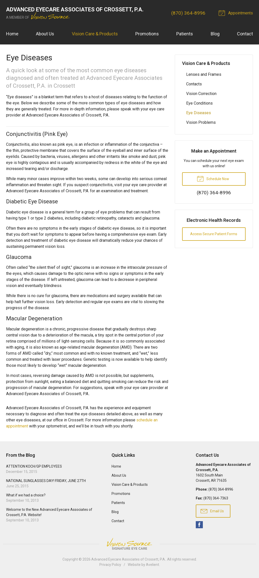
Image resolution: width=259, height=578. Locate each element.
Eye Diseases (198, 112)
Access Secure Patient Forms (213, 234)
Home (12, 33)
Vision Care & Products (95, 33)
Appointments (236, 12)
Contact (245, 33)
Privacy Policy (110, 565)
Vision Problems (201, 122)
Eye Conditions (199, 103)
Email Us (212, 510)
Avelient (152, 565)
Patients (184, 33)
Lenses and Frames (203, 74)
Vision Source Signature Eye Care (129, 544)
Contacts (194, 84)
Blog (215, 33)
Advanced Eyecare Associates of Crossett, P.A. (128, 559)
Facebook (199, 524)
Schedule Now (213, 178)
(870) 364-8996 (188, 13)
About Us (45, 33)
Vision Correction (201, 93)
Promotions (147, 33)
